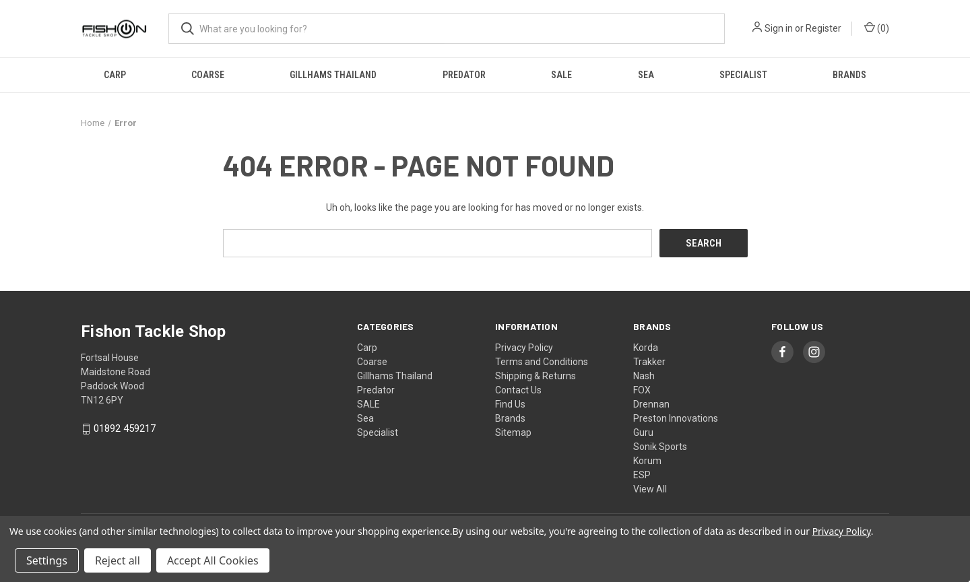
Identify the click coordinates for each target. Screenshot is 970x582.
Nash (644, 375)
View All (650, 488)
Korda (645, 347)
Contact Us (518, 389)
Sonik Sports (660, 446)
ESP (642, 474)
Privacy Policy (524, 347)
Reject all (117, 560)
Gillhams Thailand (333, 74)
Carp (115, 74)
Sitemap (513, 431)
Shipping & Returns (535, 375)
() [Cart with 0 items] (876, 28)
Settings (46, 560)
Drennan (651, 403)
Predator (464, 74)
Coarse (207, 74)
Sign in (779, 28)
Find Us (510, 403)
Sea (646, 74)
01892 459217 (125, 428)
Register (823, 28)
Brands (849, 74)
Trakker (649, 361)
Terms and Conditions (541, 361)
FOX (642, 389)
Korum (647, 460)
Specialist (743, 74)
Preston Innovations (675, 417)
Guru (643, 431)
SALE (561, 74)
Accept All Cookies (213, 560)
